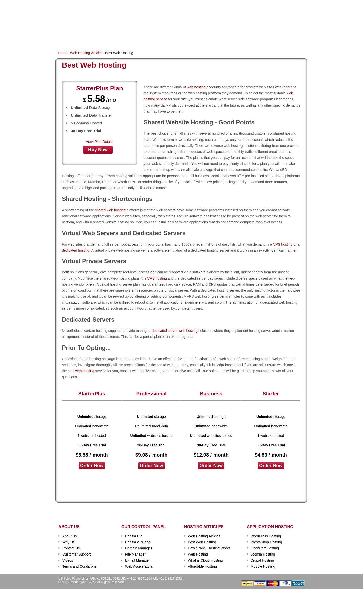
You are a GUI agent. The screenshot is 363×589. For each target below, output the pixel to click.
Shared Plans (85, 37)
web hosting (196, 87)
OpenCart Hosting (265, 548)
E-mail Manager (137, 560)
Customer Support (76, 554)
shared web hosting (110, 210)
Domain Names (116, 37)
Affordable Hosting (202, 566)
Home (63, 37)
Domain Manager (138, 548)
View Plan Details (99, 142)
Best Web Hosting (202, 542)
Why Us (68, 542)
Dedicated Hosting (178, 37)
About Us (69, 536)
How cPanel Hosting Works (209, 548)
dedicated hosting (75, 250)
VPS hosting (282, 244)
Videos (67, 560)
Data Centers (213, 37)
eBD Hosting (82, 13)
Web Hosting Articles (86, 53)
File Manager (135, 554)
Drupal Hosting (262, 560)
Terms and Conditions (79, 566)
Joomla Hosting (263, 554)
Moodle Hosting (263, 566)
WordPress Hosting (266, 536)
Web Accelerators (139, 566)
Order (237, 37)
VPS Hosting (145, 37)
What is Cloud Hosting (205, 560)
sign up (279, 19)
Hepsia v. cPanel (138, 542)
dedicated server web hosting (174, 331)
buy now (98, 149)
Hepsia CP (133, 536)
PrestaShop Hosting (266, 542)
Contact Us (71, 548)
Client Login (156, 4)
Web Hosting (198, 554)
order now (91, 465)
